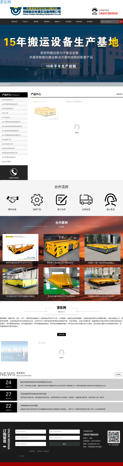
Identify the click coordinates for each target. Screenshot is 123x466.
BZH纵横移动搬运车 (9, 157)
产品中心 (25, 21)
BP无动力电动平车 (8, 148)
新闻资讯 (47, 21)
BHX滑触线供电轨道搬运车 (11, 135)
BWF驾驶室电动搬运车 (10, 104)
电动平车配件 (6, 161)
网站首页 (14, 21)
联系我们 (90, 21)
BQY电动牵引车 (7, 144)
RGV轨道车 (6, 117)
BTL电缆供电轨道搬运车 (10, 130)
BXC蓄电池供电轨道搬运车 (11, 122)
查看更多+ (119, 94)
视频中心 (57, 21)
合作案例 (68, 21)
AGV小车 (5, 113)
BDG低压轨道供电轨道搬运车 (12, 126)
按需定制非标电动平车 (9, 153)
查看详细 (61, 334)
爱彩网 (36, 21)
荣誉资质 (79, 21)
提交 (64, 444)
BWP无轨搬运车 (7, 100)
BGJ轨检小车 (6, 139)
